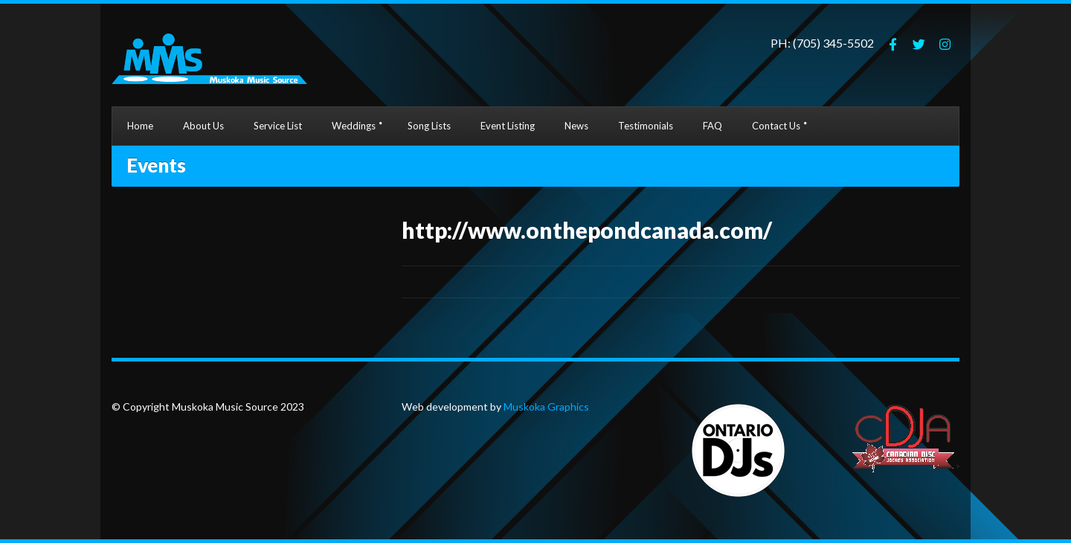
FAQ (712, 126)
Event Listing (507, 126)
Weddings (354, 126)
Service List (278, 126)
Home (140, 126)
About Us (203, 126)
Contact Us (776, 126)
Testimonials (645, 126)
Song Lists (429, 126)
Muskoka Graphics (545, 406)
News (576, 126)
